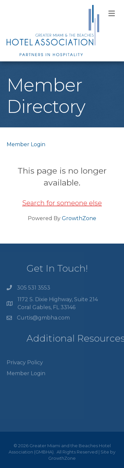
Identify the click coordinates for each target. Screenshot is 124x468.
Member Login (26, 144)
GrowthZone (79, 218)
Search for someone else (62, 203)
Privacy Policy (25, 365)
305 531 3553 (33, 288)
